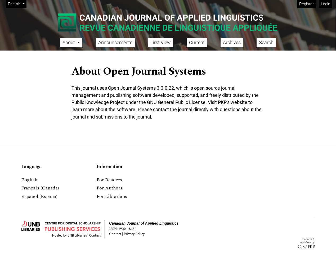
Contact (95, 235)
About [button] (69, 42)
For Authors (109, 188)
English (17, 3)
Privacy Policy (134, 234)
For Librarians (112, 196)
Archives (232, 42)
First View (160, 42)
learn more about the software (103, 109)
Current (197, 42)
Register (306, 4)
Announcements (115, 42)
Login (325, 4)
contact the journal (172, 109)
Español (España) (39, 196)
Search (266, 42)
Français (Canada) (40, 188)
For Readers (109, 179)
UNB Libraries (77, 235)
